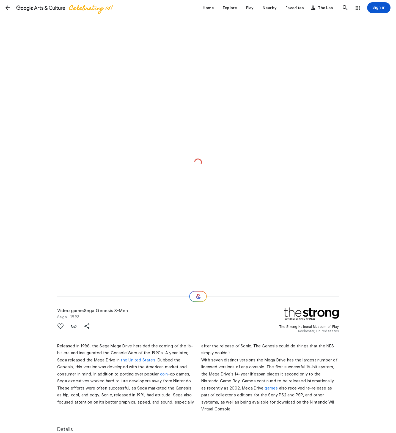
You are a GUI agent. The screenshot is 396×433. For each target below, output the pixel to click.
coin (164, 374)
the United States (138, 360)
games (271, 388)
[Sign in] (379, 7)
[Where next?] (198, 296)
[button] (7, 7)
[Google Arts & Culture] (64, 7)
